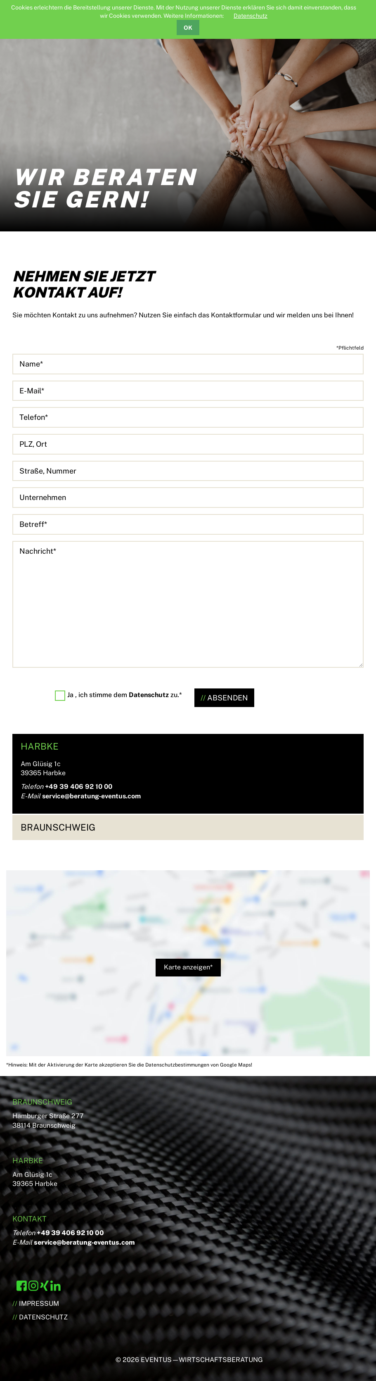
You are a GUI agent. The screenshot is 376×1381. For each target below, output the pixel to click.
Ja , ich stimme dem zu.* (124, 695)
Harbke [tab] (40, 746)
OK (188, 27)
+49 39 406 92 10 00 (78, 787)
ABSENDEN (227, 697)
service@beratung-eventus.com (91, 796)
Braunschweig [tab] (58, 827)
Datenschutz (250, 15)
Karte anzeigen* (188, 967)
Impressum (39, 1303)
